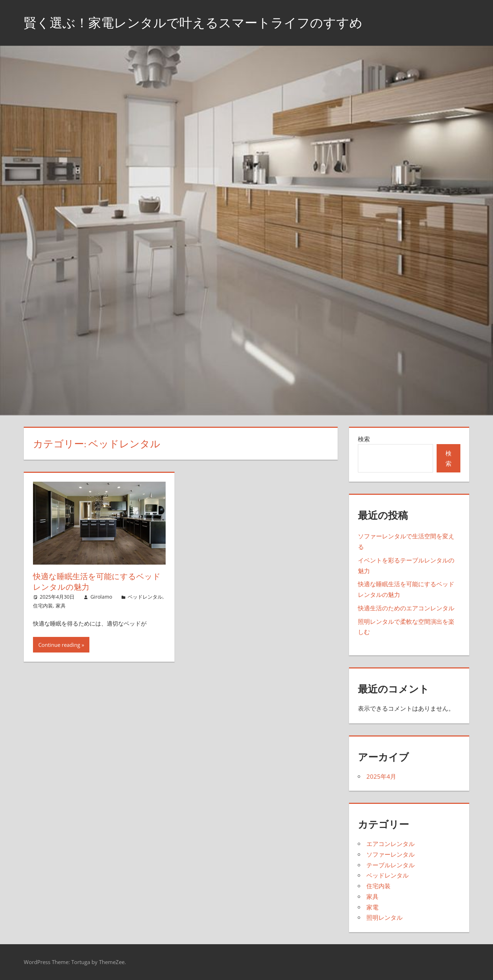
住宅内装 (43, 605)
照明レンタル (384, 917)
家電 (372, 907)
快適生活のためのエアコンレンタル (406, 608)
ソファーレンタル (390, 854)
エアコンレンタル (390, 844)
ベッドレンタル (145, 596)
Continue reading (59, 644)
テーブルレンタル (390, 865)
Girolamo (101, 596)
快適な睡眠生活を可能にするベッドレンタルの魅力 (97, 581)
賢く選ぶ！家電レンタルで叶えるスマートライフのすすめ (193, 22)
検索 (364, 439)
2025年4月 (381, 776)
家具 (61, 605)
